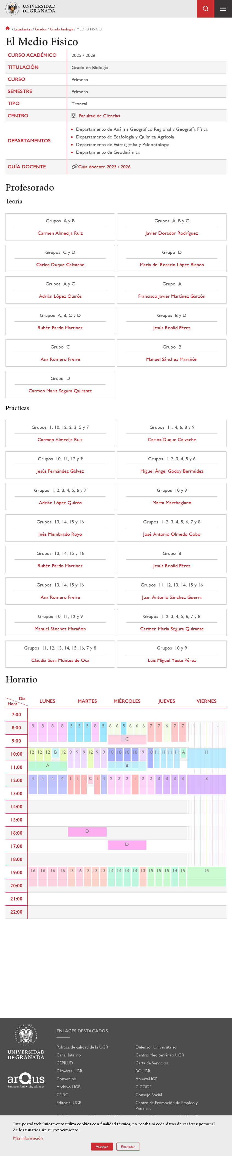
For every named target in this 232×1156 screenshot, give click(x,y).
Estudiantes (23, 29)
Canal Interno (68, 1055)
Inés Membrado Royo (60, 534)
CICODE (143, 1086)
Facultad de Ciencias (99, 115)
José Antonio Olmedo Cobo (171, 534)
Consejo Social (148, 1094)
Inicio (8, 29)
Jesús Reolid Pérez (172, 327)
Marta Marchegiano (171, 502)
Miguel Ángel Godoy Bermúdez (171, 471)
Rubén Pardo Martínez (60, 327)
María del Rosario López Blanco (172, 264)
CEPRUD (64, 1063)
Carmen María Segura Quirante (60, 390)
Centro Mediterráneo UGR (159, 1055)
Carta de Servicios (151, 1063)
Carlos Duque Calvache (60, 264)
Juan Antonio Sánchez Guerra (172, 597)
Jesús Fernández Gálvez (60, 471)
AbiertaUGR (146, 1078)
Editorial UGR (69, 1102)
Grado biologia (61, 29)
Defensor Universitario (156, 1047)
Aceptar (102, 1146)
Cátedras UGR (69, 1070)
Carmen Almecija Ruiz (60, 233)
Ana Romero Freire (60, 359)
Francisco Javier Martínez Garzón (171, 296)
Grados (41, 29)
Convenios (66, 1078)
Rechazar (128, 1146)
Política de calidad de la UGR (82, 1047)
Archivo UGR (68, 1086)
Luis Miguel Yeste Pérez (172, 660)
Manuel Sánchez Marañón (171, 359)
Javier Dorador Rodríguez (172, 233)
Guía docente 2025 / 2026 (104, 166)
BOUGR (143, 1070)
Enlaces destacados (82, 1030)
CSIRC (62, 1094)
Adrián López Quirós (60, 296)
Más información (28, 1138)
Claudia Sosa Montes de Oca (60, 660)
